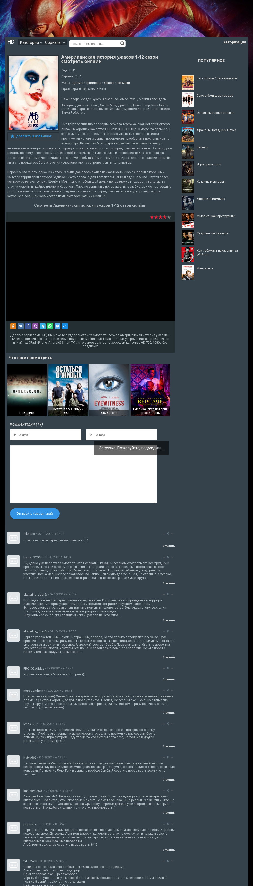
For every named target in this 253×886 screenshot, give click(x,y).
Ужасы (109, 83)
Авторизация (234, 42)
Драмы (77, 83)
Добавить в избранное (30, 136)
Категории (31, 42)
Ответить (169, 546)
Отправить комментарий (35, 513)
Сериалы (55, 42)
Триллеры (93, 83)
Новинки (123, 83)
